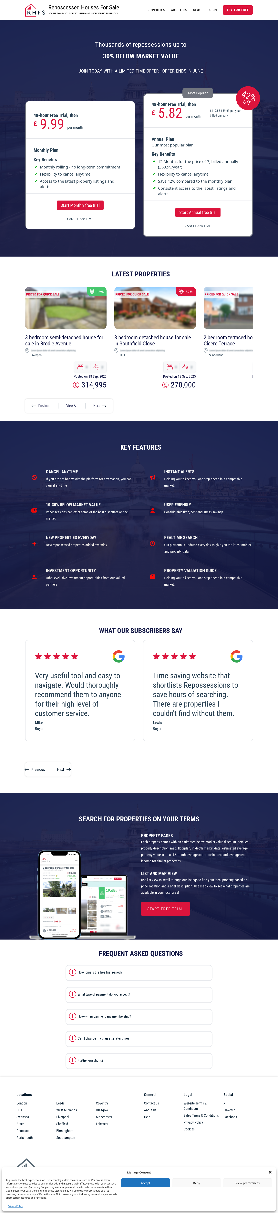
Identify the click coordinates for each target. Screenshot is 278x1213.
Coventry (102, 1103)
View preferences (248, 1183)
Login (212, 10)
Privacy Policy (15, 1206)
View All (71, 406)
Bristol (20, 1124)
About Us (179, 10)
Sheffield (62, 1124)
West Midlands (66, 1110)
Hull (19, 1110)
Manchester (104, 1117)
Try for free (238, 10)
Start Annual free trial (198, 212)
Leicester (102, 1124)
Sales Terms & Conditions (201, 1115)
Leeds (60, 1103)
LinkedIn (229, 1110)
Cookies (189, 1129)
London (21, 1103)
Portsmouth (24, 1138)
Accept (145, 1183)
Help (147, 1117)
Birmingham (64, 1131)
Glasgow (102, 1110)
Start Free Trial (165, 909)
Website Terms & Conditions (195, 1106)
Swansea (22, 1117)
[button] (270, 1172)
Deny (196, 1183)
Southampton (65, 1138)
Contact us (151, 1103)
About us (150, 1110)
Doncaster (23, 1131)
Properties (155, 10)
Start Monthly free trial (80, 205)
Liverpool (62, 1117)
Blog (197, 10)
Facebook (230, 1117)
